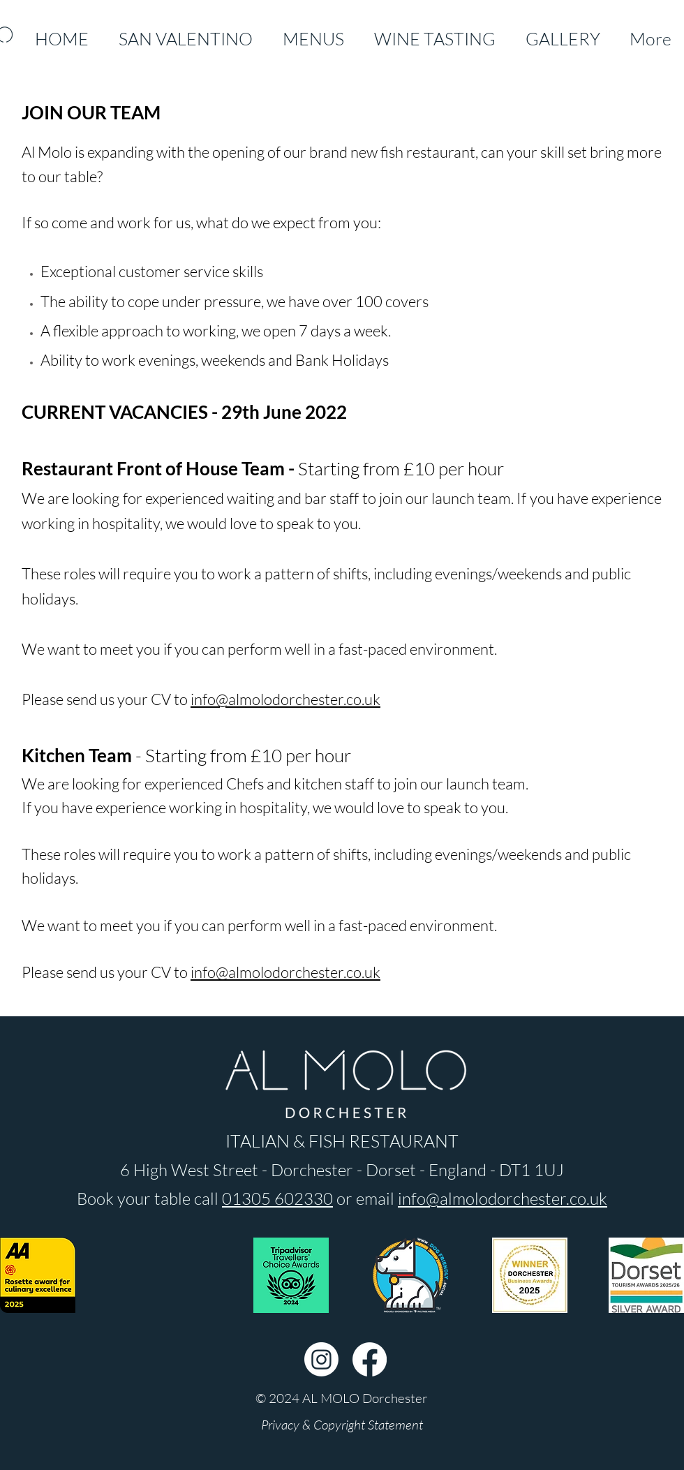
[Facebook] (369, 1359)
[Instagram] (321, 1359)
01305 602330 (277, 1198)
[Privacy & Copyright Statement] (341, 1424)
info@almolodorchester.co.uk (285, 699)
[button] (341, 1398)
